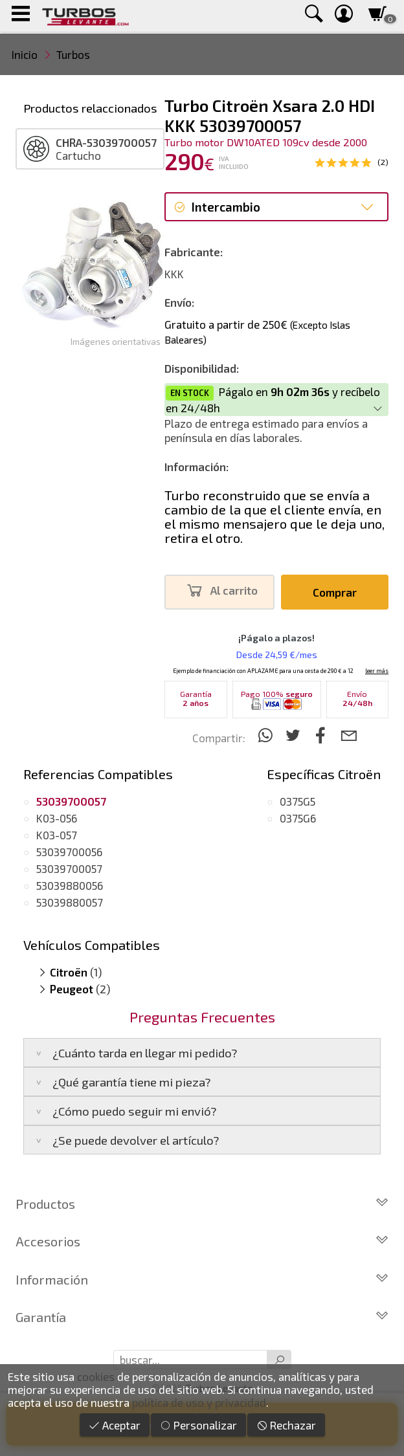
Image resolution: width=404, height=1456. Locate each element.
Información (202, 1279)
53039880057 (69, 902)
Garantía (202, 1317)
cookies (96, 1376)
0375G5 (297, 801)
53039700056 (69, 851)
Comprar (335, 592)
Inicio (25, 54)
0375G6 (298, 817)
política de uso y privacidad (199, 1402)
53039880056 (69, 885)
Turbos (73, 54)
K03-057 (56, 834)
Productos (202, 1203)
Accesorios (202, 1241)
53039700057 (69, 868)
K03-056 (56, 817)
